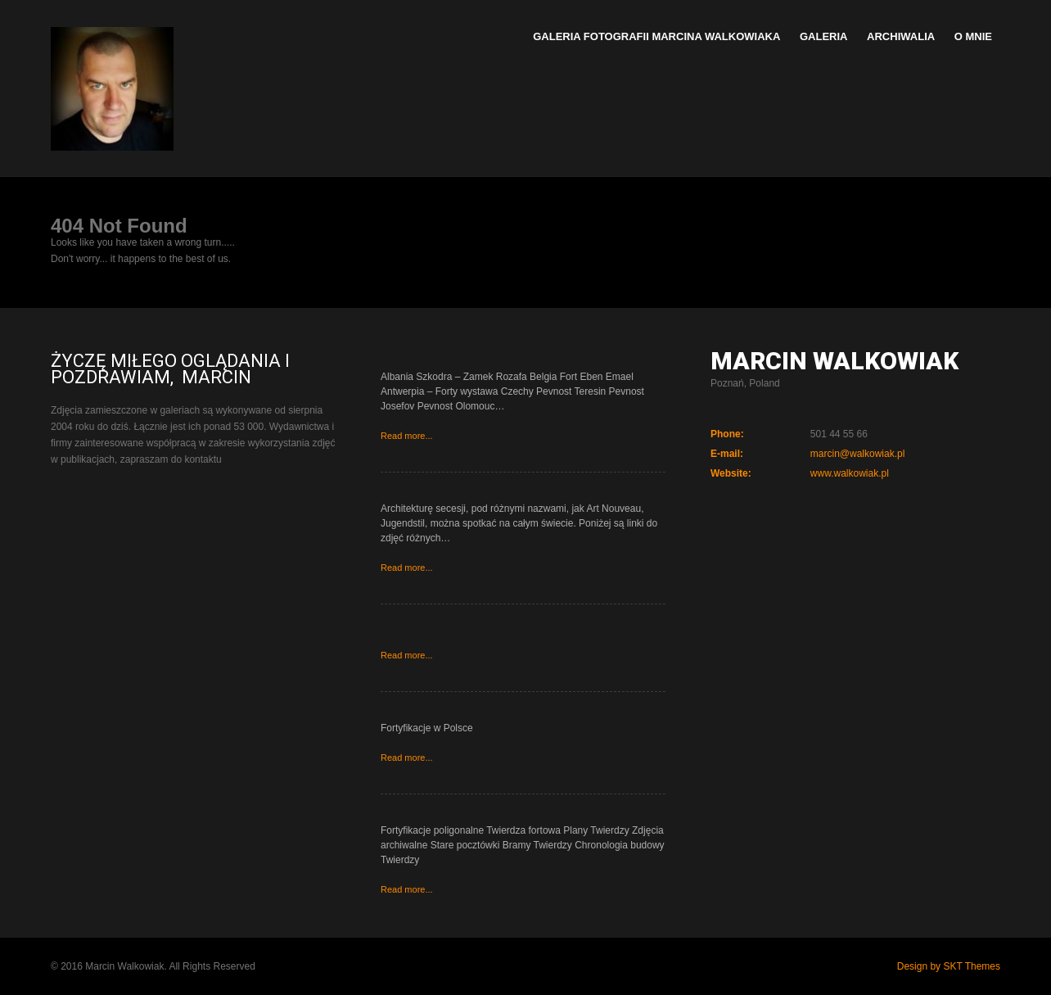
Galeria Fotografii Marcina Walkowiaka (656, 36)
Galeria (824, 36)
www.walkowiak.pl (849, 473)
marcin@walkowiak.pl (857, 453)
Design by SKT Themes (948, 966)
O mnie (973, 36)
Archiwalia (901, 36)
